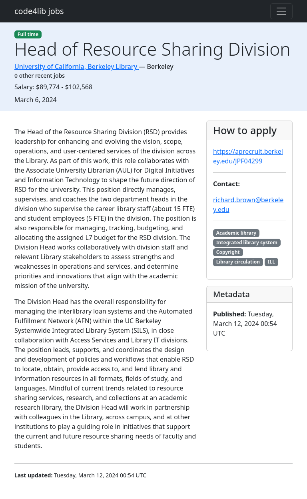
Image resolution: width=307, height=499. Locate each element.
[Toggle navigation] (281, 11)
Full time (28, 34)
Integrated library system (246, 242)
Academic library (236, 232)
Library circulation (238, 261)
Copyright (228, 252)
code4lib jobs (39, 11)
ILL (271, 261)
